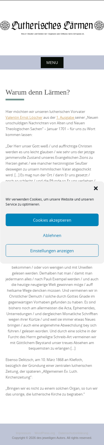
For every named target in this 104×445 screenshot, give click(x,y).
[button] (95, 188)
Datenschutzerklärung (73, 433)
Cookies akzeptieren (52, 220)
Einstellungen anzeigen (52, 250)
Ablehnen (52, 235)
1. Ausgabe (65, 117)
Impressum (23, 433)
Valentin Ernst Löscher (24, 117)
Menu (52, 62)
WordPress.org (45, 433)
